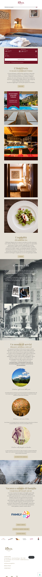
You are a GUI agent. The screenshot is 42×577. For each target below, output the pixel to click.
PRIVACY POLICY (7, 565)
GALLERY (21, 86)
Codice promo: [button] (8, 62)
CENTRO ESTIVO (21, 533)
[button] (13, 51)
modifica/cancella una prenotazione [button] (17, 62)
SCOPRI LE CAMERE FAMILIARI (21, 529)
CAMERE (21, 256)
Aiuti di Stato (31, 557)
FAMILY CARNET (21, 524)
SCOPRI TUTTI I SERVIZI (21, 457)
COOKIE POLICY (7, 568)
